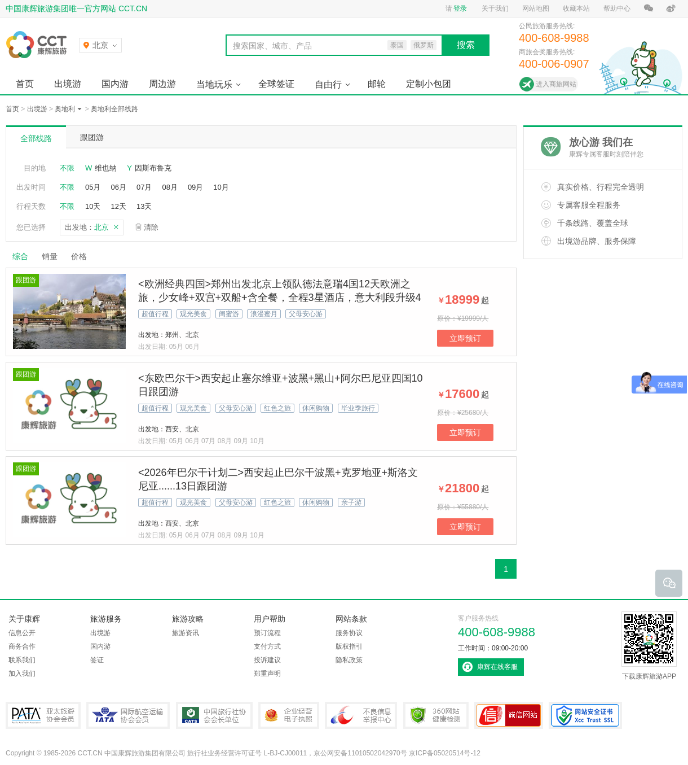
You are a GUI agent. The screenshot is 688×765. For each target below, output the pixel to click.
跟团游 (92, 137)
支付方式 (267, 646)
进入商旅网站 (556, 84)
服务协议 (349, 633)
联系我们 (22, 660)
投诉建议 (267, 660)
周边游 (162, 84)
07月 (144, 187)
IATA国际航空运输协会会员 (128, 715)
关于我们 (495, 8)
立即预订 (465, 338)
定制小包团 (428, 84)
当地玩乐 (214, 84)
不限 (67, 168)
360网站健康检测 (436, 715)
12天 (118, 206)
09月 (195, 187)
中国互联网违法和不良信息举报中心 (361, 715)
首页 (25, 84)
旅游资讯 (185, 633)
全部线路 (36, 138)
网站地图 (535, 8)
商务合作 (22, 646)
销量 (50, 256)
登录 (460, 8)
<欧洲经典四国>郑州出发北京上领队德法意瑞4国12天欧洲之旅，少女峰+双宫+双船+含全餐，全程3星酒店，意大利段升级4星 (279, 297)
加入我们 (22, 673)
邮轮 (377, 84)
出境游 (67, 84)
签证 (97, 660)
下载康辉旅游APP (649, 645)
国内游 (115, 84)
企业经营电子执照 (288, 715)
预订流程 (267, 633)
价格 (83, 256)
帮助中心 (616, 8)
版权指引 (349, 646)
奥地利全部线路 (114, 109)
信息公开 (22, 633)
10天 (92, 206)
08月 (169, 187)
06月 (118, 187)
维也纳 (106, 168)
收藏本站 (576, 8)
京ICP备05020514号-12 (444, 753)
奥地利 (65, 109)
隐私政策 (349, 660)
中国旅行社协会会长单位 (214, 715)
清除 (151, 227)
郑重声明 (267, 673)
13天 (144, 206)
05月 (92, 187)
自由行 (328, 84)
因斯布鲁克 (153, 168)
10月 (220, 187)
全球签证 (276, 84)
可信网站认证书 (508, 715)
